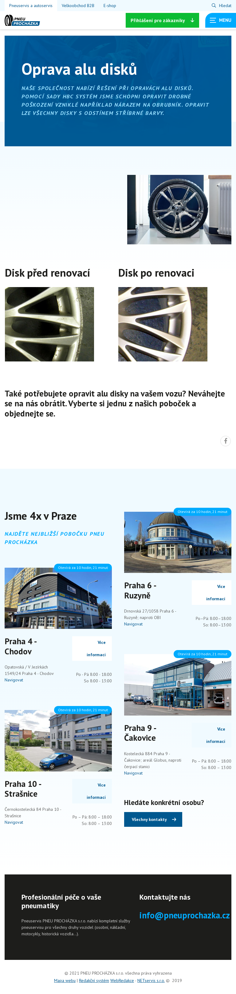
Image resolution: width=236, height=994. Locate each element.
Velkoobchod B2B (78, 5)
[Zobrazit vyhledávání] (221, 5)
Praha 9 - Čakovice (140, 733)
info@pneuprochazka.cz (185, 915)
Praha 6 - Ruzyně (140, 590)
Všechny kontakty (149, 819)
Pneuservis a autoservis (31, 5)
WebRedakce (122, 980)
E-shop (110, 5)
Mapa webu (65, 980)
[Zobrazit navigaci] (220, 20)
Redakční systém (94, 980)
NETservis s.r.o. (151, 980)
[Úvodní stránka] (22, 20)
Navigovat (14, 680)
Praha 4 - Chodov (20, 646)
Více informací (96, 648)
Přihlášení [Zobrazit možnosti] (162, 20)
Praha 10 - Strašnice (23, 789)
